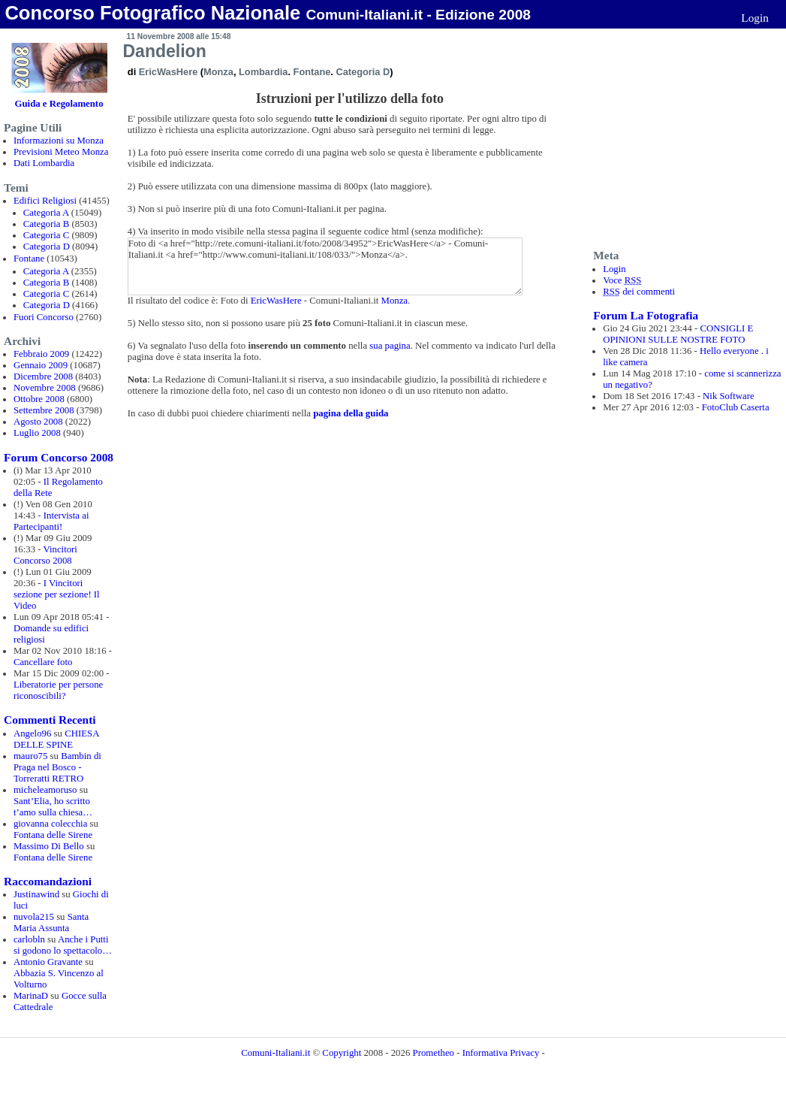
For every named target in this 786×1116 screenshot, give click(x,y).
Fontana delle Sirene (53, 835)
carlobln (29, 939)
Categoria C (46, 235)
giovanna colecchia (50, 823)
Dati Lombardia (44, 163)
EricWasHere (168, 71)
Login (755, 17)
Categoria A (46, 212)
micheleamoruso (45, 790)
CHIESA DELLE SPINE (56, 739)
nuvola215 (34, 917)
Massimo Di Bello (49, 846)
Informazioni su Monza (59, 140)
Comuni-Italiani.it (275, 1053)
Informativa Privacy (501, 1053)
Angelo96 (32, 733)
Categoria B (46, 224)
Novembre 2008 (45, 388)
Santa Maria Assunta (51, 922)
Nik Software (728, 396)
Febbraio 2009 (41, 354)
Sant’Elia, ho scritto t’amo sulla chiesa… (53, 807)
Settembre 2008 (44, 410)
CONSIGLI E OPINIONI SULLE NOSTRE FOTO (678, 334)
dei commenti (639, 291)
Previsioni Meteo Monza (61, 152)
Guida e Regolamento (59, 103)
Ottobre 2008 (39, 399)
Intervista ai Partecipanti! (51, 521)
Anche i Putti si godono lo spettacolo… (63, 945)
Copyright (341, 1053)
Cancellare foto (43, 662)
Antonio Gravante (48, 962)
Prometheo (433, 1053)
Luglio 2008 (37, 433)
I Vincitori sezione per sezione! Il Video (57, 594)
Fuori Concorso (44, 317)
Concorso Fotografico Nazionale (152, 12)
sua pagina (389, 345)
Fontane (29, 258)
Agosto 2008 (38, 421)
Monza (218, 71)
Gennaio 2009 (41, 365)
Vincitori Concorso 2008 (45, 555)
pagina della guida (350, 413)
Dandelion (164, 51)
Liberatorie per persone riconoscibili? (58, 690)
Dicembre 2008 (43, 376)
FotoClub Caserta (735, 407)
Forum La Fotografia (645, 315)
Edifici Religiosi (45, 200)
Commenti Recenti (49, 719)
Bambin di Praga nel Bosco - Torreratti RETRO (57, 767)
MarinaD (31, 995)
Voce (622, 280)
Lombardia (263, 71)
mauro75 (31, 756)
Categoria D (46, 246)
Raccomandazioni (48, 881)
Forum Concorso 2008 (58, 457)
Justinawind (36, 894)
